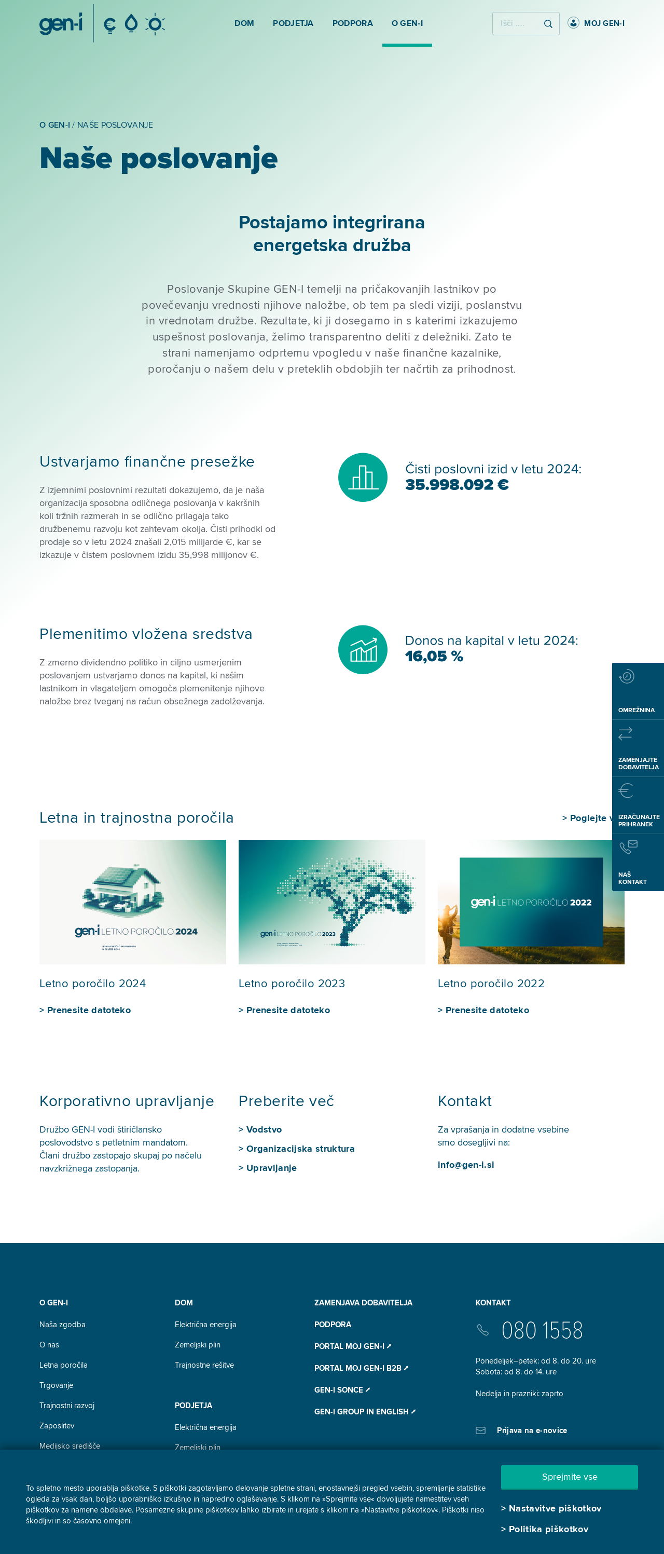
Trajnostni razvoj (66, 1405)
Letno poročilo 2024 (92, 984)
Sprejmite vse (570, 1476)
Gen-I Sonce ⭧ (342, 1390)
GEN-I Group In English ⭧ (365, 1411)
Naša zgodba (62, 1324)
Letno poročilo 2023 (292, 984)
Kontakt (493, 1302)
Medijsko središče (69, 1446)
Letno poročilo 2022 (491, 984)
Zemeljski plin (197, 1344)
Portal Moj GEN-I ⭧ (352, 1346)
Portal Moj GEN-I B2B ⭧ (361, 1368)
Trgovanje (56, 1385)
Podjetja (193, 1405)
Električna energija (206, 1324)
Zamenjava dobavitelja (363, 1302)
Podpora (332, 1324)
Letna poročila (63, 1365)
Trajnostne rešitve (204, 1365)
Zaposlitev (56, 1425)
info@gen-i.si (466, 1164)
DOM (184, 1302)
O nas (49, 1344)
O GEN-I (53, 1302)
